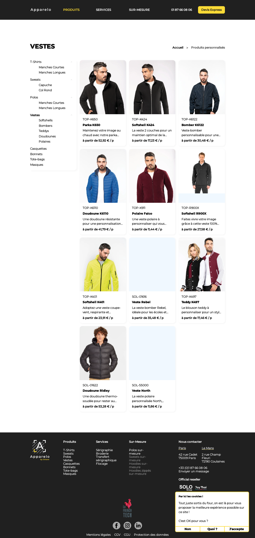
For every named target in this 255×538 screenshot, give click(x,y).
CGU (127, 535)
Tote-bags (37, 159)
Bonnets (36, 154)
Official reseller (189, 479)
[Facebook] (116, 528)
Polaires (44, 141)
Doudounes (47, 136)
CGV (117, 535)
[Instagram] (127, 528)
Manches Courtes (51, 67)
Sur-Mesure (139, 10)
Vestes (35, 115)
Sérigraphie (104, 450)
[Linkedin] (138, 528)
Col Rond (45, 90)
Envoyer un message (194, 471)
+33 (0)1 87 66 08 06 (193, 468)
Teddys (44, 131)
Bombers (45, 126)
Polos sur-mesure (136, 451)
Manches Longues (52, 72)
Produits (71, 10)
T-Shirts (35, 62)
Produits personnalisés (208, 47)
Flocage (102, 463)
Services (103, 10)
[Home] (39, 10)
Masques (36, 165)
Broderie (102, 453)
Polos (34, 97)
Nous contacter (190, 442)
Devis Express (211, 10)
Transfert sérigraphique (106, 458)
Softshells (46, 120)
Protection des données (151, 535)
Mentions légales (98, 535)
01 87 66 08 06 (181, 10)
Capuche (45, 85)
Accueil (177, 47)
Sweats (35, 79)
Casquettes (38, 148)
